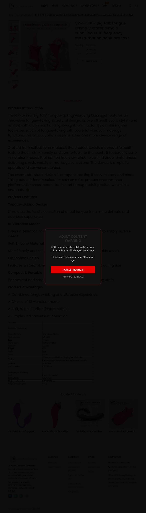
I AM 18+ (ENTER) (73, 269)
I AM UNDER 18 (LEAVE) (73, 277)
